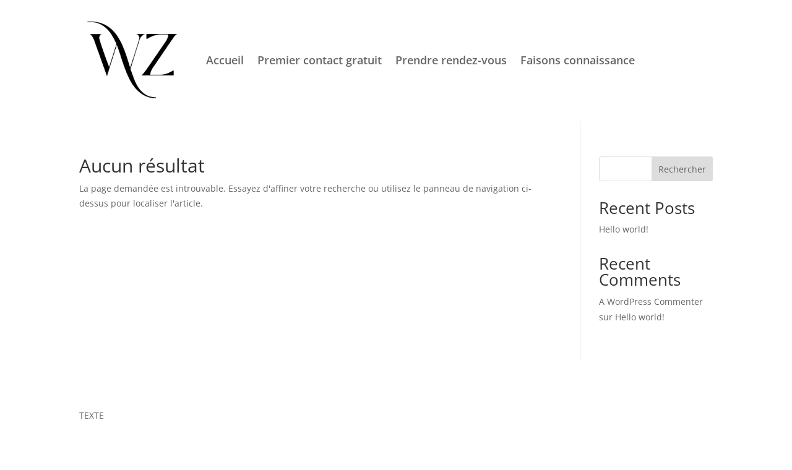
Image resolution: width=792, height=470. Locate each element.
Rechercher (682, 169)
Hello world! (623, 229)
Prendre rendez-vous (451, 60)
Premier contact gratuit (319, 60)
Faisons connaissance (577, 60)
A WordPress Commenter (651, 301)
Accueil (225, 60)
